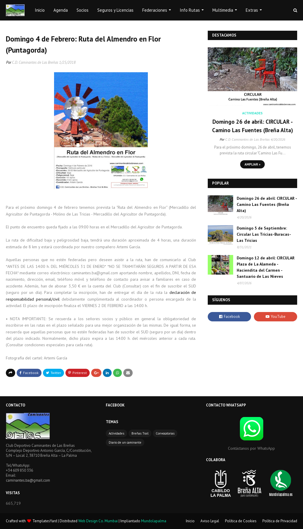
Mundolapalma (153, 520)
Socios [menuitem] (83, 10)
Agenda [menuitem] (60, 10)
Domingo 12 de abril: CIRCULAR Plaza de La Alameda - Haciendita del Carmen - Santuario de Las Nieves (266, 267)
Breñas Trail (139, 433)
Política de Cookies (241, 520)
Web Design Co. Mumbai (98, 520)
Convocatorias (165, 433)
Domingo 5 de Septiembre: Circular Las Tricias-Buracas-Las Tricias (264, 234)
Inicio (190, 520)
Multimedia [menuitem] (222, 10)
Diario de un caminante (125, 442)
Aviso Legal (209, 520)
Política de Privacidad (279, 520)
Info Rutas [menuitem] (190, 10)
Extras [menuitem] (252, 10)
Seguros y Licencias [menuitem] (115, 10)
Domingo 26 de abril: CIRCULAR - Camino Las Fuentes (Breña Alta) (252, 126)
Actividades (116, 433)
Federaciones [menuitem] (154, 10)
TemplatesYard (44, 520)
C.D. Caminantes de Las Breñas (35, 62)
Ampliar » (252, 164)
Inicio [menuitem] (40, 10)
